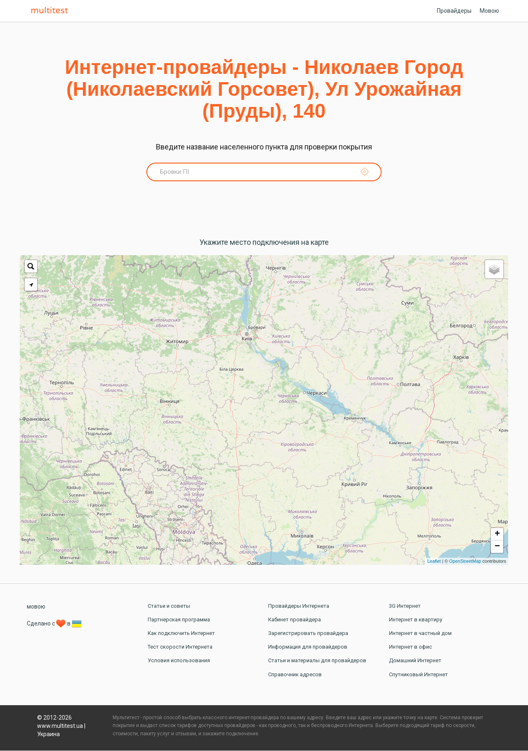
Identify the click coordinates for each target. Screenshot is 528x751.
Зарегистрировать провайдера (308, 633)
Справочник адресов (295, 675)
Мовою (489, 10)
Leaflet (434, 561)
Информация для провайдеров (307, 647)
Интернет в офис (410, 647)
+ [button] (497, 534)
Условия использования (179, 661)
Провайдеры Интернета (298, 606)
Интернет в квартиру (415, 620)
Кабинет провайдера (294, 620)
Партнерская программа (179, 620)
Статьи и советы (169, 606)
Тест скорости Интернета (180, 647)
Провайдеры (454, 10)
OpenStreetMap (465, 561)
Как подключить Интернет (181, 633)
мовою (36, 607)
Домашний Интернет (415, 661)
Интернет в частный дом (420, 633)
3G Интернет (405, 606)
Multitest (51, 10)
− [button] (497, 547)
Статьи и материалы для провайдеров (317, 661)
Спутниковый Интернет (418, 675)
